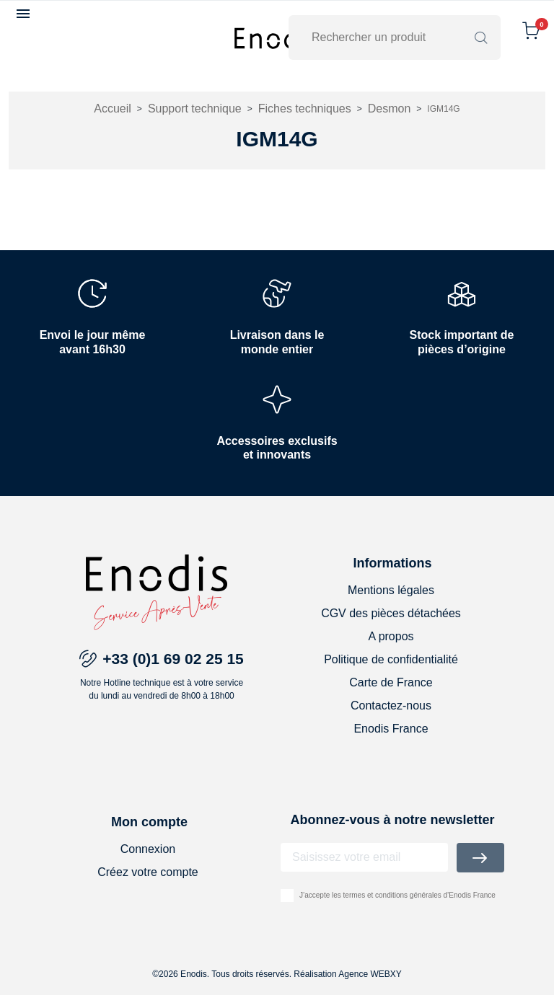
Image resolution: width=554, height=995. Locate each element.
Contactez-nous (391, 705)
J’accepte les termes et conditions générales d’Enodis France (397, 895)
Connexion (148, 849)
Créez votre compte (147, 872)
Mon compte (149, 822)
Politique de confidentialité (391, 659)
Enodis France (390, 728)
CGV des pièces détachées (391, 613)
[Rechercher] (385, 37)
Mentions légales (391, 590)
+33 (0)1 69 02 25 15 (173, 658)
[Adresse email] (364, 857)
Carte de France (391, 682)
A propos (390, 636)
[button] (24, 14)
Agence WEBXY (369, 974)
